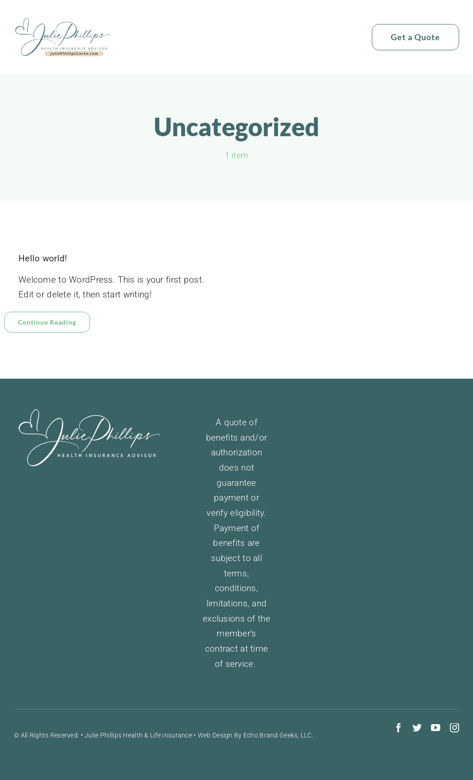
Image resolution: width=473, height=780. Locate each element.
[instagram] (454, 727)
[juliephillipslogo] (63, 21)
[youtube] (435, 727)
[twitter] (417, 727)
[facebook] (398, 727)
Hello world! (42, 258)
